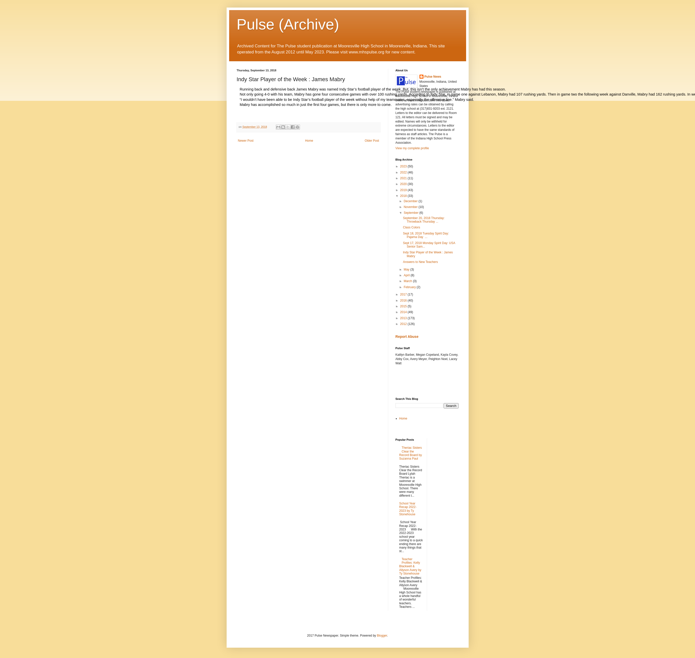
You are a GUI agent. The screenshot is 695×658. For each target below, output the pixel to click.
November (411, 207)
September (411, 213)
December (411, 201)
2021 (404, 178)
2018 (404, 196)
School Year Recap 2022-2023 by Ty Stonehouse (408, 509)
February (410, 287)
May (407, 269)
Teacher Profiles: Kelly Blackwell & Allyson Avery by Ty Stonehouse (410, 566)
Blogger (382, 635)
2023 (404, 166)
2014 (404, 312)
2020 (404, 184)
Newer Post (246, 140)
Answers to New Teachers (420, 262)
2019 (404, 190)
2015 (404, 306)
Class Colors (411, 227)
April (407, 275)
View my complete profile (412, 148)
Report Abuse (407, 337)
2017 (404, 294)
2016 (404, 300)
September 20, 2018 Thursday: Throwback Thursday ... (423, 219)
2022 (404, 172)
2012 (404, 324)
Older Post (372, 140)
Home (309, 140)
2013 (404, 318)
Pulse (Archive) (288, 24)
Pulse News (433, 76)
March (408, 281)
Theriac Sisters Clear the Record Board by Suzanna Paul (410, 453)
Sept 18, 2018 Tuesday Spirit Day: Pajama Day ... (426, 235)
